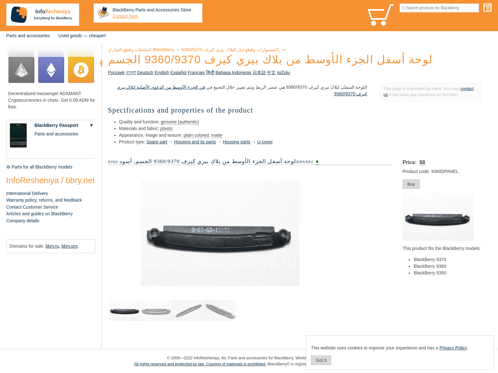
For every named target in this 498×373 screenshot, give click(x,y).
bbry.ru (52, 246)
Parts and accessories (28, 35)
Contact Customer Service (32, 207)
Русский (116, 72)
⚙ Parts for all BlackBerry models (39, 166)
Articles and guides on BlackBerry (39, 213)
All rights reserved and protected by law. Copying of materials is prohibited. (200, 364)
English (162, 72)
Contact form (125, 16)
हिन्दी (210, 72)
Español (179, 72)
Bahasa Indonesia (233, 72)
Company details (22, 220)
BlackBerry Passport (56, 125)
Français (196, 72)
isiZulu (283, 72)
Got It (321, 360)
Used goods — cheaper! (82, 35)
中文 (271, 72)
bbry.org (69, 246)
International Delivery (27, 193)
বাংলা (131, 72)
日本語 (259, 72)
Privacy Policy (453, 347)
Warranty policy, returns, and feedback (44, 200)
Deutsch (145, 72)
